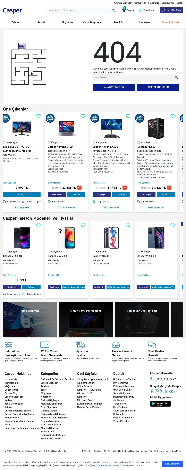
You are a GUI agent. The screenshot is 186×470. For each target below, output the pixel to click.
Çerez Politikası (95, 451)
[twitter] (161, 391)
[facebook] (152, 391)
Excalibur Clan (168, 3)
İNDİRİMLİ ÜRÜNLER (158, 87)
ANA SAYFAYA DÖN (114, 87)
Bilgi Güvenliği (110, 451)
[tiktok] (176, 391)
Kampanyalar (140, 3)
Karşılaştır (14, 142)
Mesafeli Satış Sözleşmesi (152, 451)
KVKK (84, 451)
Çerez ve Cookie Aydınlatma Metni (105, 465)
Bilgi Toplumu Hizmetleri (128, 451)
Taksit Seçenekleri (24, 207)
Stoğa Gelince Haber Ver (75, 287)
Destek (180, 3)
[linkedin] (166, 391)
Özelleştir (59, 194)
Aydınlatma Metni (173, 451)
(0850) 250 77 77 (163, 379)
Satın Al (24, 194)
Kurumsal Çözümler (123, 3)
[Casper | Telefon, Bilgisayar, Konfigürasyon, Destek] (23, 11)
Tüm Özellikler (11, 183)
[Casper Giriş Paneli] (171, 10)
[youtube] (171, 391)
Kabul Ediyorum (172, 464)
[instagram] (157, 391)
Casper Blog (153, 3)
